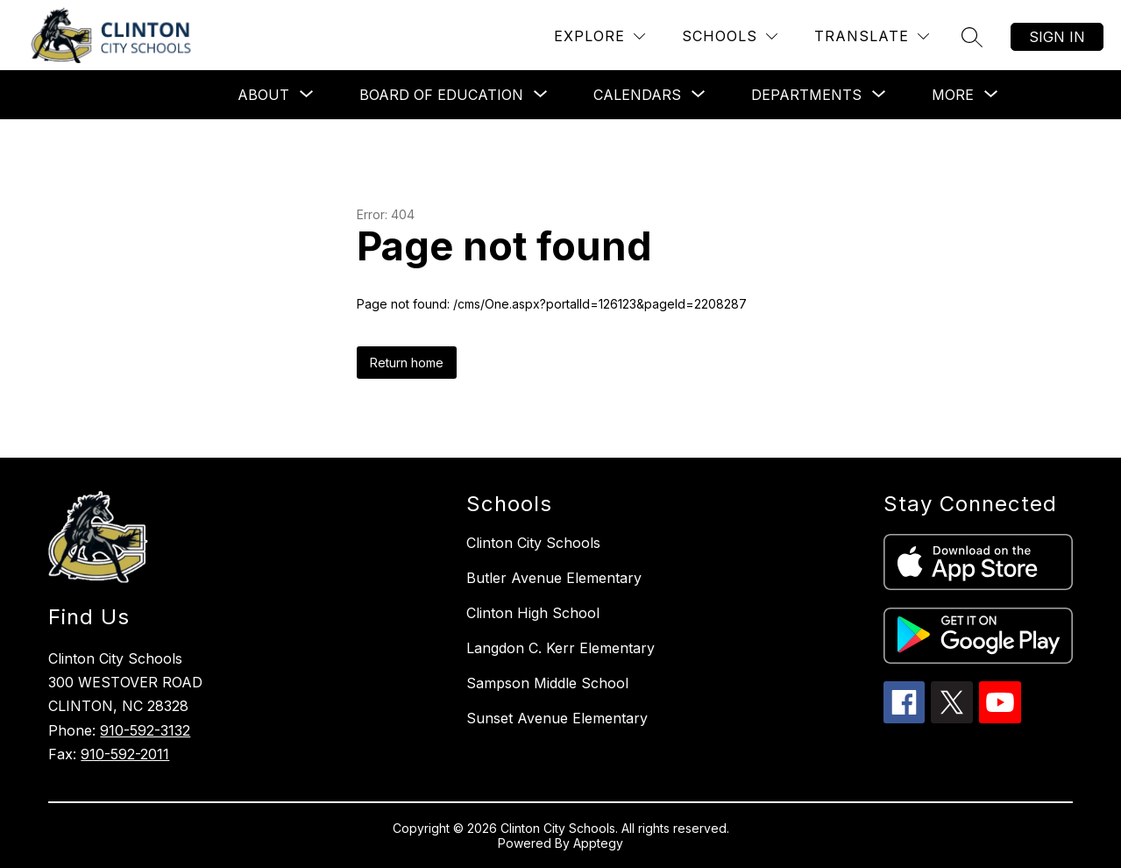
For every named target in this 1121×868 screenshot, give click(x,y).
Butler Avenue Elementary (554, 578)
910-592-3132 (145, 730)
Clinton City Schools (533, 542)
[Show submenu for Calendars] (637, 94)
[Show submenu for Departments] (806, 94)
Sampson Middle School (547, 683)
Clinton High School (533, 613)
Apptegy (598, 843)
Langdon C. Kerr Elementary (560, 648)
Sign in (1057, 37)
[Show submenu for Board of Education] (441, 94)
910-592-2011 (125, 754)
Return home (406, 362)
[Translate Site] (871, 36)
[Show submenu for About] (263, 94)
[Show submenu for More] (953, 94)
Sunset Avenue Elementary (557, 718)
